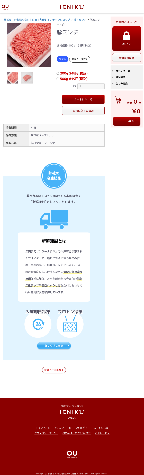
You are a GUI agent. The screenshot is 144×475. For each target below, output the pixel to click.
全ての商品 (122, 83)
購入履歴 (120, 77)
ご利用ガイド (82, 427)
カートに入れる (83, 99)
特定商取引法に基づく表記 (76, 433)
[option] (29, 45)
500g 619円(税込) (74, 79)
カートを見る (101, 427)
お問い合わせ (102, 433)
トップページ (43, 427)
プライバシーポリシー (46, 433)
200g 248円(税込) (74, 73)
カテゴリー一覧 (63, 427)
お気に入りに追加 (83, 110)
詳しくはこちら (57, 345)
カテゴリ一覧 (123, 70)
